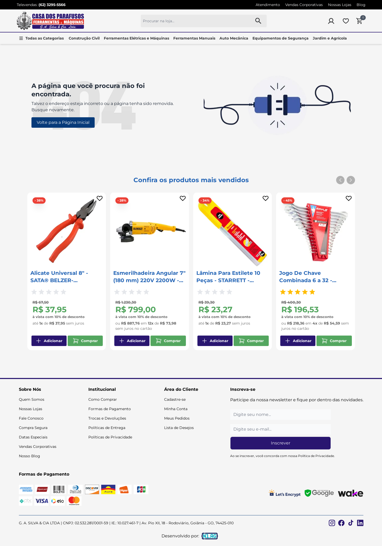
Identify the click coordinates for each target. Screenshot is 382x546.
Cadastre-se (175, 399)
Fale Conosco (31, 418)
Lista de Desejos (179, 427)
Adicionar (48, 341)
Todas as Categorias (44, 38)
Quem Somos (31, 399)
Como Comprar (102, 399)
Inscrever (280, 443)
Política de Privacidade (316, 456)
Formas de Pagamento (109, 408)
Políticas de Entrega (106, 427)
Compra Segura (33, 427)
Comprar (85, 341)
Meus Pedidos (177, 418)
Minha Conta (175, 408)
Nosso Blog (29, 456)
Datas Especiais (33, 437)
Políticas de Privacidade (110, 437)
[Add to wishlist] (99, 198)
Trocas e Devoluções (107, 418)
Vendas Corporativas (304, 4)
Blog (361, 4)
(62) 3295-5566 (52, 4)
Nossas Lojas (339, 4)
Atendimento (268, 4)
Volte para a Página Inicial (63, 122)
